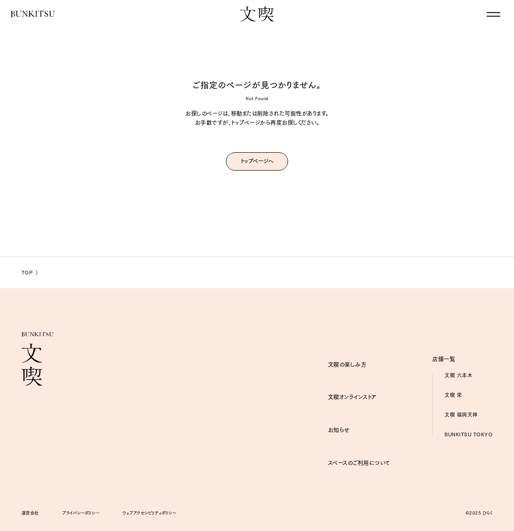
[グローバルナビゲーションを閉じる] (493, 14)
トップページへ (257, 160)
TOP (27, 272)
